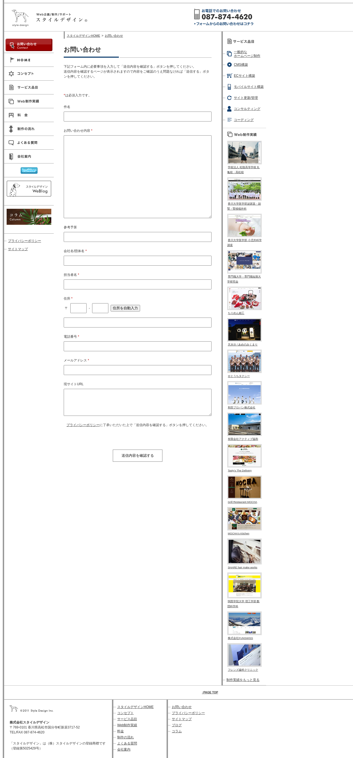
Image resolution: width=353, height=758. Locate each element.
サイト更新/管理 (246, 98)
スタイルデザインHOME (83, 35)
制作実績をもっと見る (243, 680)
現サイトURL (74, 384)
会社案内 (123, 749)
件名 (67, 107)
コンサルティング (247, 109)
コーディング (244, 120)
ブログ (177, 725)
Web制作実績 (127, 725)
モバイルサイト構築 (249, 87)
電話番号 (71, 337)
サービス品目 (127, 719)
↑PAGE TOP (210, 692)
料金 (120, 731)
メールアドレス (76, 360)
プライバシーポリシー (83, 425)
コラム (177, 731)
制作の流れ (125, 737)
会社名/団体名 (75, 251)
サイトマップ (18, 249)
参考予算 (70, 227)
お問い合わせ (114, 35)
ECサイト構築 (244, 76)
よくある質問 (127, 743)
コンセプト (125, 713)
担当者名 (71, 275)
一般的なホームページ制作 (247, 54)
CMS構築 (241, 65)
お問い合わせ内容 (78, 131)
